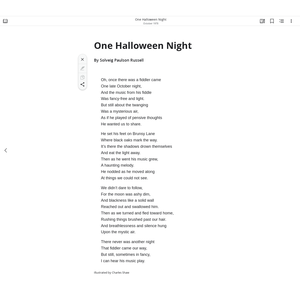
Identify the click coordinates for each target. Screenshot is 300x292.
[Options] (291, 21)
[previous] (6, 150)
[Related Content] (281, 21)
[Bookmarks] (272, 21)
